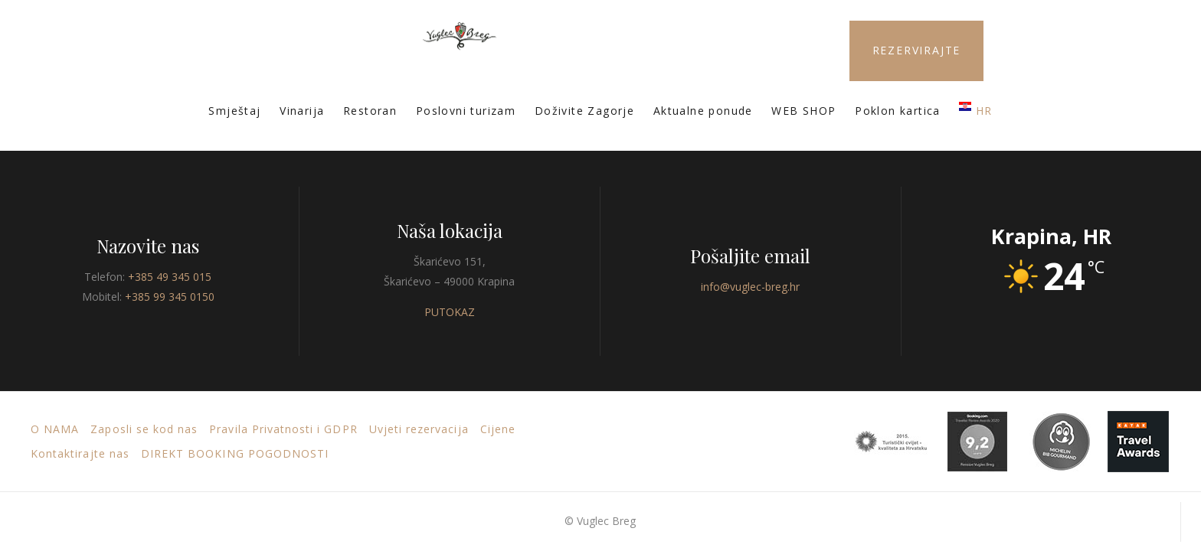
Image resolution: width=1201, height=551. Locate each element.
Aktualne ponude (703, 110)
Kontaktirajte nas (80, 453)
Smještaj (234, 110)
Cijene (497, 429)
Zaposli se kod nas (144, 429)
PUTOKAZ (449, 312)
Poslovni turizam (465, 110)
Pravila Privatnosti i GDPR (283, 429)
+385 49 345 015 (169, 276)
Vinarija (302, 110)
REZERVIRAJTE (916, 50)
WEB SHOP (803, 110)
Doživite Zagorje (584, 110)
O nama (55, 429)
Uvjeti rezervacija (419, 429)
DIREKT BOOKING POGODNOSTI (235, 453)
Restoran (370, 110)
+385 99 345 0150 (169, 296)
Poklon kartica (898, 110)
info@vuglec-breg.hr (750, 286)
